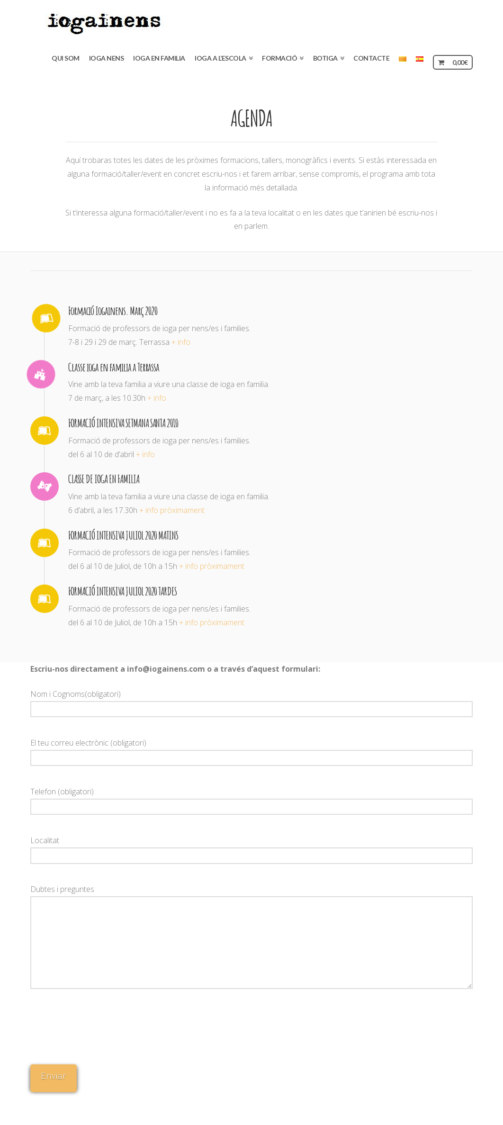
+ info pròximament (172, 510)
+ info (180, 342)
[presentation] (69, 1030)
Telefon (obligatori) (251, 799)
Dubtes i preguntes (251, 896)
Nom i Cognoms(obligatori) (251, 702)
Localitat (251, 848)
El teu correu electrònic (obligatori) (251, 751)
